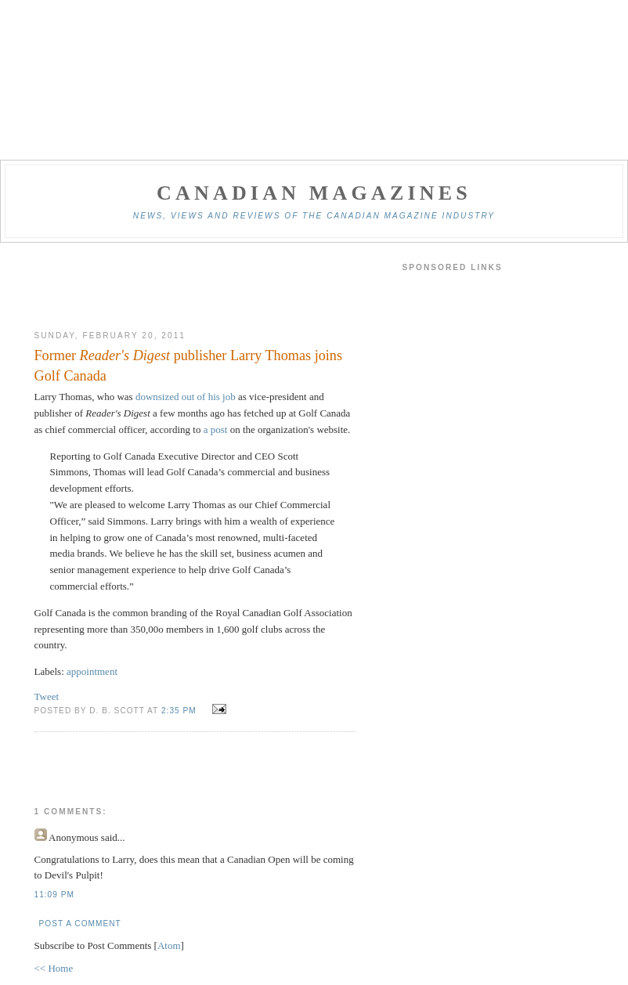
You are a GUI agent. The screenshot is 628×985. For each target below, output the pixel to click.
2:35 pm (180, 710)
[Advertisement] (195, 286)
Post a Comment (80, 923)
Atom (169, 945)
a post (216, 429)
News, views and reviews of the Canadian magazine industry (314, 215)
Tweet (47, 696)
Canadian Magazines (314, 193)
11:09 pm (54, 894)
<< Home (54, 968)
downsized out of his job (185, 396)
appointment (92, 671)
